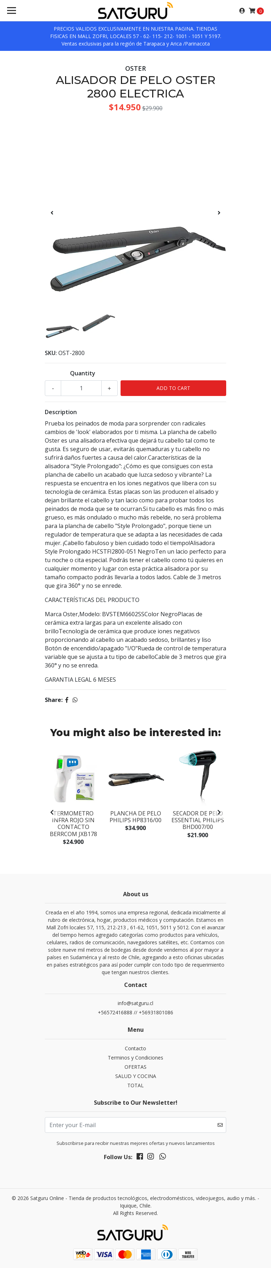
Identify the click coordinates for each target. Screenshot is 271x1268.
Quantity (82, 373)
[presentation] (52, 213)
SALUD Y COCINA (135, 1076)
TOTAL (135, 1085)
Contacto (135, 1048)
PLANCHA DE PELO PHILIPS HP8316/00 (135, 816)
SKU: (51, 353)
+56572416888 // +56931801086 (135, 1012)
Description (61, 412)
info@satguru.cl (135, 1003)
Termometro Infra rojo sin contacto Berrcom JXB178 (73, 823)
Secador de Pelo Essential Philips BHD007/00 (197, 820)
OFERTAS (135, 1066)
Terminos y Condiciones (135, 1057)
